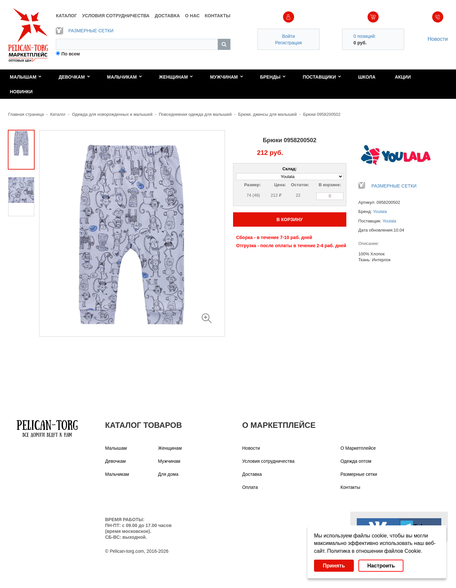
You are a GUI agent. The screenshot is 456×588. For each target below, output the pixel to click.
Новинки (21, 91)
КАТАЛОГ (66, 15)
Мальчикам (124, 77)
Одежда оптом (355, 461)
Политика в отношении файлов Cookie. (374, 551)
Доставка (252, 474)
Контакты (350, 487)
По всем (70, 53)
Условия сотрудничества (268, 461)
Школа (366, 77)
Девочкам (74, 77)
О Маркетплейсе (358, 448)
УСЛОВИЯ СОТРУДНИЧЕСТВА (115, 15)
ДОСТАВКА (167, 15)
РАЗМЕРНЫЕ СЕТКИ (84, 30)
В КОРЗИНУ (289, 219)
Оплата (250, 487)
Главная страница (26, 114)
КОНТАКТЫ (217, 15)
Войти (288, 36)
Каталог (58, 114)
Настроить (381, 565)
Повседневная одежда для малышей (195, 114)
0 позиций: (365, 36)
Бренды (273, 77)
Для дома (168, 474)
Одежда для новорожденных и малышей (112, 114)
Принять (334, 565)
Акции (403, 77)
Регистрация (288, 42)
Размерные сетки (358, 474)
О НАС (192, 15)
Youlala (380, 211)
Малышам (25, 77)
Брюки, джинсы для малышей (267, 114)
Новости (438, 39)
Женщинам (176, 77)
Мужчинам (226, 77)
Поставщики (322, 77)
